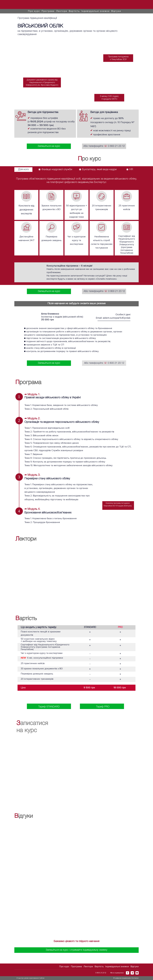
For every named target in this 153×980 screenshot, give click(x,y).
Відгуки (116, 11)
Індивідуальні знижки (95, 11)
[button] (127, 972)
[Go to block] (27, 4)
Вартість (74, 11)
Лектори (61, 11)
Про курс (34, 11)
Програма (48, 11)
